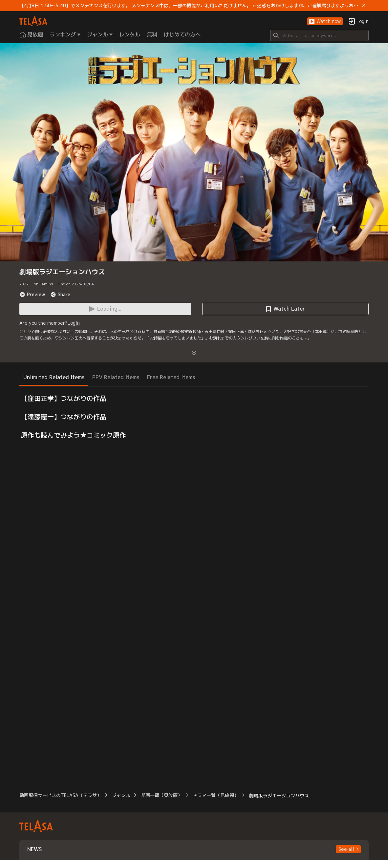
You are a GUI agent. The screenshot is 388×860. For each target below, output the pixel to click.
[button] (325, 21)
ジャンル (121, 795)
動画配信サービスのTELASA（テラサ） (60, 795)
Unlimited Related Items (53, 377)
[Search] (319, 35)
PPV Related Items (115, 377)
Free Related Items (171, 377)
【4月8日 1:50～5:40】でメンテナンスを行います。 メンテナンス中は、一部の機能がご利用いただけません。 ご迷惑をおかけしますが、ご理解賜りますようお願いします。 (189, 6)
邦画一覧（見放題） (161, 795)
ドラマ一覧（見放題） (216, 795)
